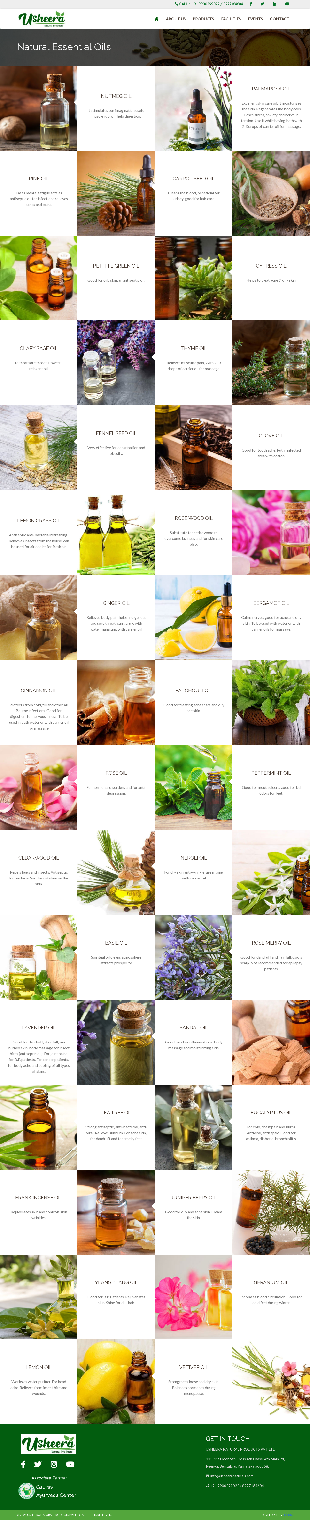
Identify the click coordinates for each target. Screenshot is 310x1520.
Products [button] (203, 18)
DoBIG (288, 1515)
